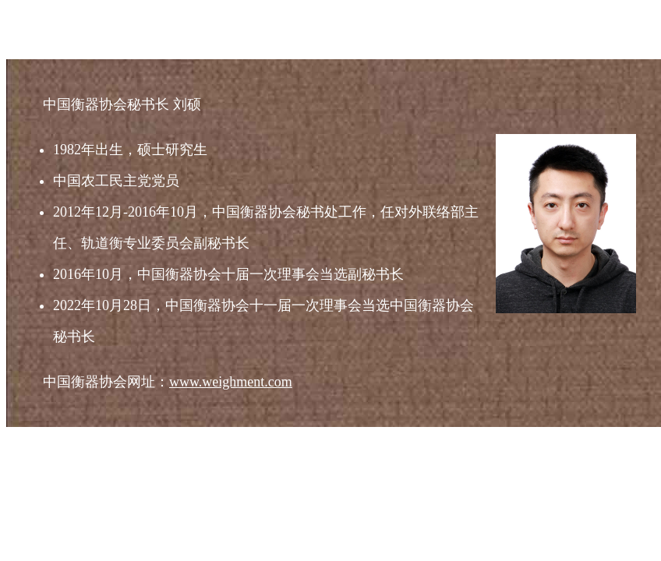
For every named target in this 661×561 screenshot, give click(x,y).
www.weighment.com (230, 382)
